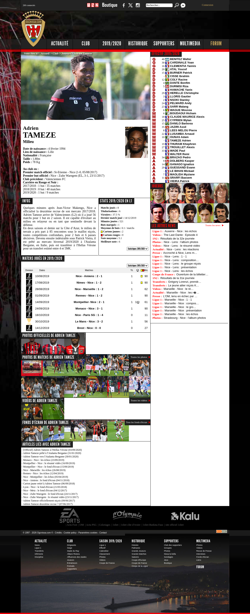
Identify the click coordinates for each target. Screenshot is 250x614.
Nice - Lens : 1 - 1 (176, 256)
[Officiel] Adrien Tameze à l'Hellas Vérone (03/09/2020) (52, 449)
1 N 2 (93, 7)
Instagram (137, 7)
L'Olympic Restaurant (127, 515)
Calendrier (104, 551)
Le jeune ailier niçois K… (183, 285)
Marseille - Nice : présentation (183, 310)
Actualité (60, 43)
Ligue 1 (38, 548)
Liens (198, 560)
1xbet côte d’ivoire (131, 524)
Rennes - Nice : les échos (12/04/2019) (43, 473)
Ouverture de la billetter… (192, 274)
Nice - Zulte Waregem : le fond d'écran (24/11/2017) (50, 493)
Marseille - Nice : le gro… (180, 307)
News (37, 545)
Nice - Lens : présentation (181, 267)
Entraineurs (72, 563)
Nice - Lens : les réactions (183, 249)
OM (82, 524)
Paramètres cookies (87, 532)
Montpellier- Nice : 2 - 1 (89, 302)
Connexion (207, 4)
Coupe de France (107, 563)
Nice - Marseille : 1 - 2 (89, 289)
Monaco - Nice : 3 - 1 (89, 308)
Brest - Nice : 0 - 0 (89, 328)
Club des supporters (173, 545)
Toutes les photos (139, 357)
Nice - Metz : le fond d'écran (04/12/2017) (45, 490)
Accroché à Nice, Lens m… (180, 252)
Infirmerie (39, 554)
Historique (138, 43)
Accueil (45, 53)
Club (86, 43)
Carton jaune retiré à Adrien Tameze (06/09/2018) (49, 483)
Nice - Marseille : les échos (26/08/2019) (44, 470)
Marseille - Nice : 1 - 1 (178, 299)
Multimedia (190, 43)
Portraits (70, 566)
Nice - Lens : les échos (179, 271)
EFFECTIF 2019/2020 (166, 53)
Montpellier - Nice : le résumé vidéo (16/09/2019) (49, 463)
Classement (104, 554)
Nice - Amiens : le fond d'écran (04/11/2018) (46, 480)
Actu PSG (91, 524)
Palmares (136, 548)
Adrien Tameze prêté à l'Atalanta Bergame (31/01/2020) (52, 453)
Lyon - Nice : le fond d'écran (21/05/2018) (45, 487)
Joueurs (66, 53)
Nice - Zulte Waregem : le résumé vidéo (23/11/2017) (51, 497)
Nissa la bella (170, 554)
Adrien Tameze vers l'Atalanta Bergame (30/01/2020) (50, 456)
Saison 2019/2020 (110, 541)
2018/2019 (29, 189)
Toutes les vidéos (139, 400)
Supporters (164, 43)
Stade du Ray (73, 551)
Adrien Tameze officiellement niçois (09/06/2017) (49, 500)
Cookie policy (70, 532)
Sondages (168, 557)
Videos (102, 560)
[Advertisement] (151, 24)
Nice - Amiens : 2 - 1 (89, 276)
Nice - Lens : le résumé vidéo (182, 245)
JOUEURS (157, 186)
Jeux (166, 560)
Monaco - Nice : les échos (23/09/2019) (43, 460)
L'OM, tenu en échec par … (180, 296)
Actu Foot (72, 524)
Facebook (123, 7)
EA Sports (70, 515)
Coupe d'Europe (139, 560)
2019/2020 (112, 43)
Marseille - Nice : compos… (182, 303)
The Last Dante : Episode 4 (181, 234)
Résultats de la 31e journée (177, 278)
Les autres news (164, 225)
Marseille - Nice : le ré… (179, 288)
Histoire (135, 545)
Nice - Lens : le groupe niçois (183, 263)
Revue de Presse (204, 551)
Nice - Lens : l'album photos (181, 242)
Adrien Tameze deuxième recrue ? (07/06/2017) (48, 504)
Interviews (200, 554)
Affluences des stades (76, 557)
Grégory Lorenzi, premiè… (184, 281)
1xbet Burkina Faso (153, 524)
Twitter (130, 7)
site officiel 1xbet (175, 524)
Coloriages (104, 524)
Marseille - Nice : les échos (181, 314)
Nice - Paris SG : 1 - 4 (89, 315)
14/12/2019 (130, 217)
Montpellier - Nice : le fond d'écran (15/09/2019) (48, 466)
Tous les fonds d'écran (136, 422)
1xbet (116, 524)
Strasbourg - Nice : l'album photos (185, 317)
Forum (216, 43)
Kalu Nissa (185, 515)
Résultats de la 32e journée (177, 238)
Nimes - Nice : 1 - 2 (89, 282)
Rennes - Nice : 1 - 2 (89, 295)
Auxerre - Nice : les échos (181, 231)
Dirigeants (71, 545)
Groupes (168, 548)
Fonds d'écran (202, 557)
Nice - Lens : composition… (182, 260)
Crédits (58, 532)
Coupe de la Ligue (140, 566)
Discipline (39, 557)
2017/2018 (29, 185)
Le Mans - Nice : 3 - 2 (89, 321)
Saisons (135, 557)
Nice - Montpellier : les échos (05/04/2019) (45, 476)
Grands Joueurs (139, 551)
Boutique (109, 7)
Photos (102, 557)
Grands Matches (139, 554)
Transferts (39, 551)
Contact (103, 532)
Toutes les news (212, 225)
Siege (69, 548)
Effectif (102, 548)
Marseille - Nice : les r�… (183, 292)
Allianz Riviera (73, 554)
